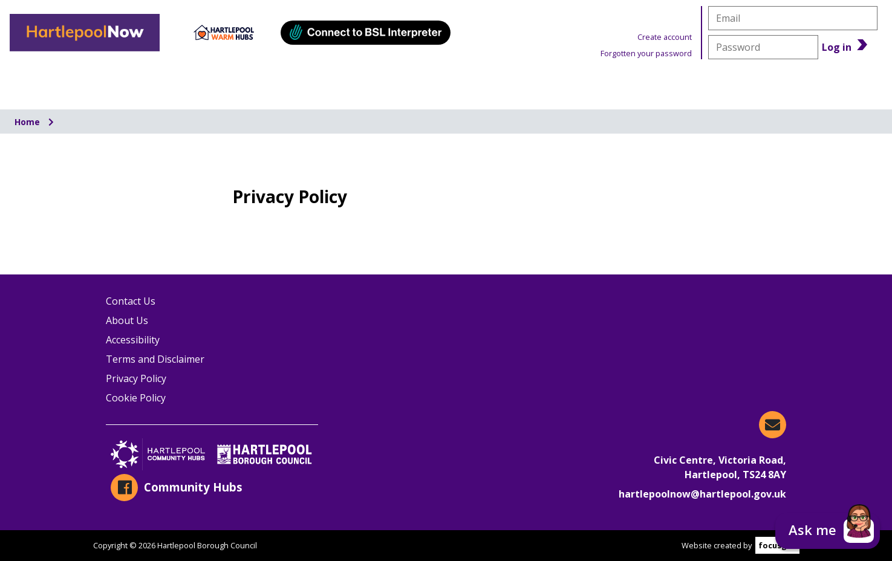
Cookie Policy (136, 397)
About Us (127, 320)
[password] (763, 47)
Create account (664, 36)
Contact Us (130, 301)
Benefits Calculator (800, 81)
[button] (827, 531)
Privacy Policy (136, 378)
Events (406, 81)
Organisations (77, 81)
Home (28, 122)
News (655, 81)
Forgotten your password (646, 53)
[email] (792, 18)
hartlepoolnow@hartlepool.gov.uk (702, 494)
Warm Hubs (532, 81)
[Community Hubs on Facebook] (211, 487)
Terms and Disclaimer (155, 359)
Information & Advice (251, 81)
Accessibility (133, 339)
